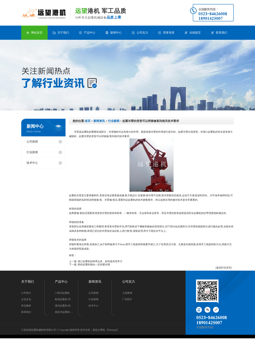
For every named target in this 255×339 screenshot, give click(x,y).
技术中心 (32, 162)
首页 (87, 120)
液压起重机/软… (64, 305)
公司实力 (140, 32)
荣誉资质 (166, 32)
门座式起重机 (62, 293)
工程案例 (127, 293)
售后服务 (26, 305)
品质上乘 (114, 17)
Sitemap (112, 330)
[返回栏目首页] (224, 267)
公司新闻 (32, 141)
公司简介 (26, 293)
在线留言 (193, 32)
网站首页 (34, 32)
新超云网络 (99, 330)
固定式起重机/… (64, 312)
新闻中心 (114, 32)
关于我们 (61, 32)
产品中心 (87, 32)
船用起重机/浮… (64, 299)
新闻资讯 (99, 120)
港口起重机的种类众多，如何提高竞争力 (100, 261)
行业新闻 (32, 152)
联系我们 (219, 32)
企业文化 (26, 299)
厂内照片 (127, 299)
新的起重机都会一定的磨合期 (94, 264)
